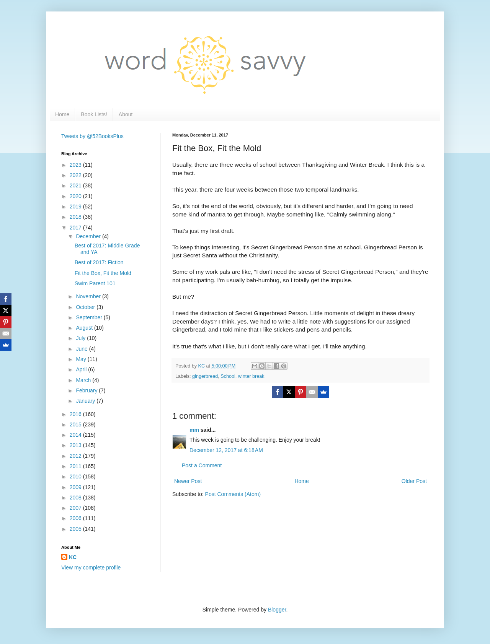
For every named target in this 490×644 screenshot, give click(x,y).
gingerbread (205, 376)
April (82, 369)
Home (62, 114)
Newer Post (188, 481)
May (81, 359)
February (87, 390)
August (85, 328)
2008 (76, 497)
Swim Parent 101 (95, 283)
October (86, 307)
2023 (76, 165)
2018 (76, 217)
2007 (76, 508)
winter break (251, 376)
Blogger (277, 610)
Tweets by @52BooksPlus (92, 136)
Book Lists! (94, 114)
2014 (76, 435)
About (126, 114)
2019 (76, 206)
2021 (76, 185)
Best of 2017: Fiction (99, 262)
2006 (76, 518)
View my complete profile (91, 567)
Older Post (414, 481)
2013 (76, 445)
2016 (76, 414)
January (86, 401)
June (82, 349)
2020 (76, 196)
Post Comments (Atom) (233, 494)
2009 (76, 487)
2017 (76, 227)
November (89, 296)
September (89, 317)
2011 (76, 466)
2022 (76, 175)
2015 (76, 424)
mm (194, 430)
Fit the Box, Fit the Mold (103, 273)
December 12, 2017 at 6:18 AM (226, 450)
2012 (76, 456)
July (81, 338)
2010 (76, 476)
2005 (76, 529)
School (227, 376)
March (84, 380)
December (89, 236)
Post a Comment (202, 465)
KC (73, 557)
